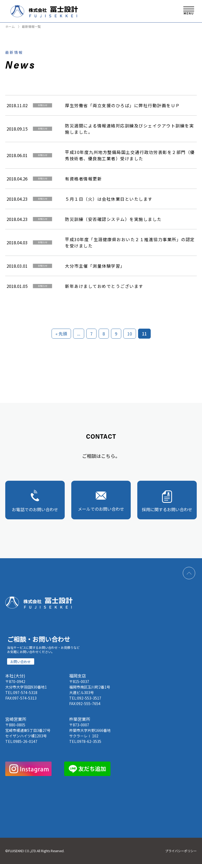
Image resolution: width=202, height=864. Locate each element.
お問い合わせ (20, 661)
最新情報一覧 (31, 26)
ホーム (10, 26)
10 (129, 333)
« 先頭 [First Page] (61, 333)
